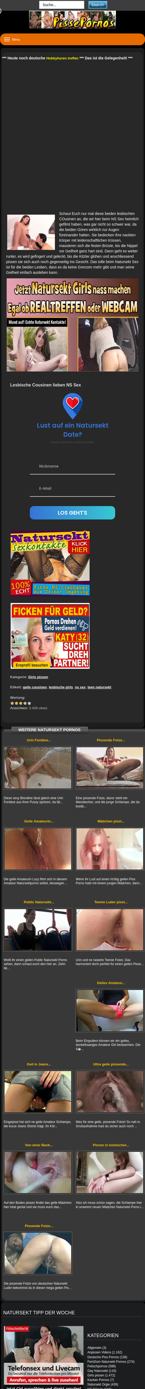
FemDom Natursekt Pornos (106, 1362)
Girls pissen (38, 677)
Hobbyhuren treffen (62, 58)
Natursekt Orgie (98, 1384)
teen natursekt (99, 687)
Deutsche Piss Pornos (103, 1357)
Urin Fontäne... (39, 740)
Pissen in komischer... (111, 1145)
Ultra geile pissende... (111, 1064)
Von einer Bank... (39, 1145)
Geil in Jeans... (39, 1064)
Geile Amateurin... (39, 821)
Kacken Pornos (98, 1380)
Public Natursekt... (39, 902)
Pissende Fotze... (111, 740)
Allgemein (94, 1348)
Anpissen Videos (99, 1352)
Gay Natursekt (97, 1371)
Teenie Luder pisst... (111, 902)
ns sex (80, 687)
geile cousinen (35, 687)
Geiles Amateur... (111, 983)
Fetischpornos (97, 1366)
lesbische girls (61, 687)
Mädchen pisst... (111, 821)
